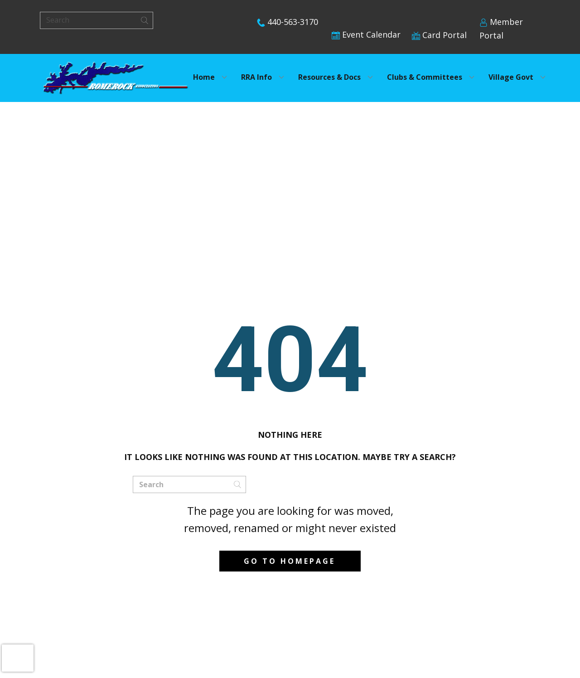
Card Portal (439, 34)
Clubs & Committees (424, 77)
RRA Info (256, 77)
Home (204, 77)
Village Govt (510, 77)
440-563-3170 (287, 21)
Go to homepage (289, 561)
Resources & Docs (329, 77)
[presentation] (18, 658)
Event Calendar (366, 34)
